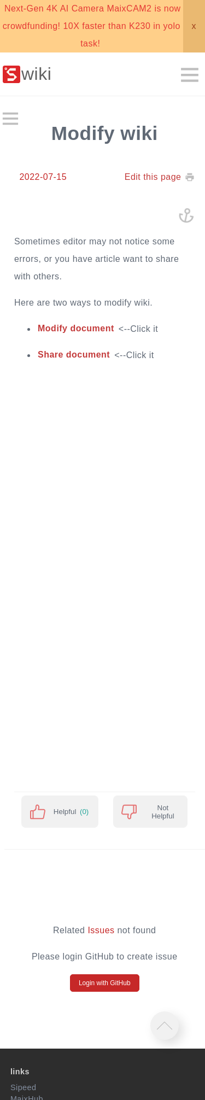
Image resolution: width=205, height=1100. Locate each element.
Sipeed (23, 1087)
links (20, 1071)
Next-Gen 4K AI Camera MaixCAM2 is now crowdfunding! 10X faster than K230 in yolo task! (92, 26)
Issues (100, 930)
